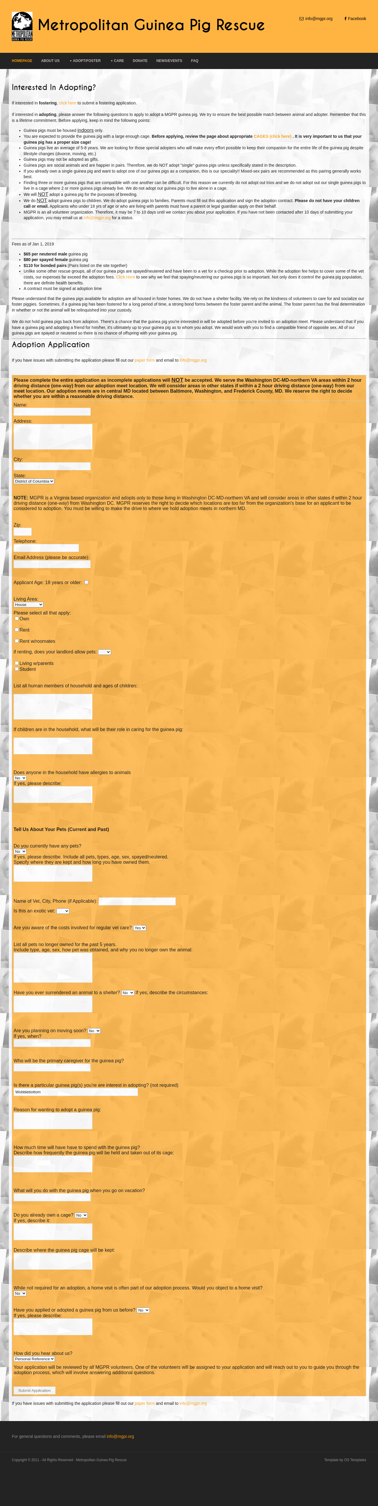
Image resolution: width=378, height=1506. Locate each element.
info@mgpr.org (319, 18)
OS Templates (355, 1498)
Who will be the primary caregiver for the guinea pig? (69, 1085)
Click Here (125, 277)
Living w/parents (36, 667)
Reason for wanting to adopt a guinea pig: (57, 1134)
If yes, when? (27, 1060)
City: (18, 463)
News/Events (169, 61)
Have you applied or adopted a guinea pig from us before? (75, 1345)
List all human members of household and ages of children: (75, 690)
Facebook (357, 18)
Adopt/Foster (87, 61)
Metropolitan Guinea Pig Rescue (151, 25)
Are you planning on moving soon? (50, 1055)
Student (27, 673)
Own (24, 623)
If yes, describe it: (32, 1250)
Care (119, 61)
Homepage (22, 61)
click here (67, 103)
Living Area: (26, 603)
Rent (24, 634)
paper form (145, 360)
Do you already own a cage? (44, 1245)
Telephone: (25, 545)
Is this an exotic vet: (34, 927)
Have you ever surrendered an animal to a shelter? (67, 1014)
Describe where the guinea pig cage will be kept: (64, 1282)
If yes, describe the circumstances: (172, 1014)
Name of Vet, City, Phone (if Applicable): (55, 917)
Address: (23, 421)
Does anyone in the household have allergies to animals (72, 783)
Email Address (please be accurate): (51, 561)
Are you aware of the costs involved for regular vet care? (73, 944)
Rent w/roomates (37, 645)
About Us (50, 61)
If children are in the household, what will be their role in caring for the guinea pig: (98, 738)
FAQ (194, 61)
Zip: (18, 529)
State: (20, 480)
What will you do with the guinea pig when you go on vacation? (79, 1220)
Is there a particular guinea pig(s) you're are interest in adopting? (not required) (96, 1109)
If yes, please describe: (38, 794)
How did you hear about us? (43, 1391)
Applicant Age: (29, 586)
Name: (20, 404)
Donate (140, 61)
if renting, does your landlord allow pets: (55, 656)
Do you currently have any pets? (47, 860)
